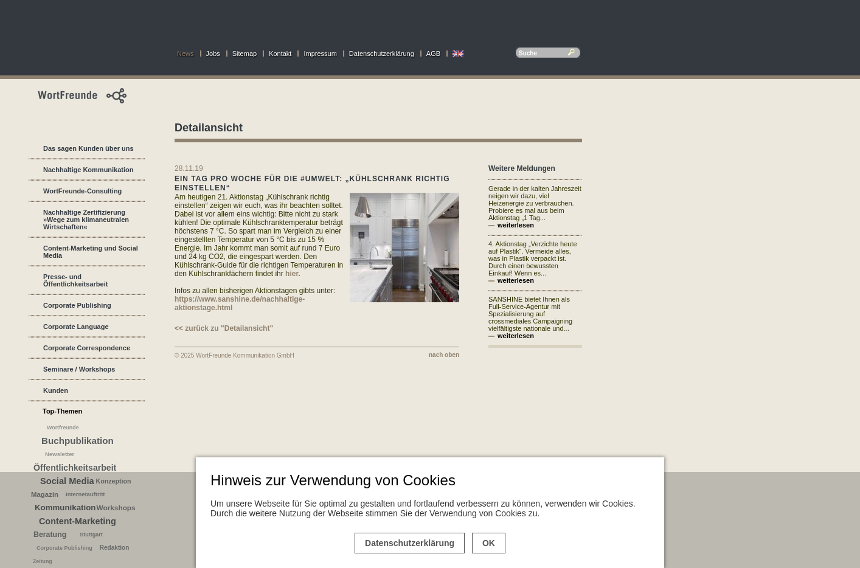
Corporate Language (76, 326)
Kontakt (280, 53)
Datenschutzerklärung (381, 53)
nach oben (444, 355)
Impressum (319, 53)
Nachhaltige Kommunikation (88, 169)
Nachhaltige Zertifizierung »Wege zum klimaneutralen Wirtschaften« (86, 219)
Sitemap (244, 53)
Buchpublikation (77, 440)
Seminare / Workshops (79, 369)
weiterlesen (516, 225)
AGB (433, 53)
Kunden (55, 390)
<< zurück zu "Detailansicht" (224, 328)
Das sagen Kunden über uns (88, 148)
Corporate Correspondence (86, 348)
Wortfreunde (63, 427)
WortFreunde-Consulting (82, 191)
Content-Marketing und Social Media (90, 251)
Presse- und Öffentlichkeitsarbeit (75, 280)
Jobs (213, 53)
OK (488, 543)
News (185, 53)
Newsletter (59, 454)
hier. (292, 273)
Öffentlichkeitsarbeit (74, 468)
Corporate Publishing (77, 305)
